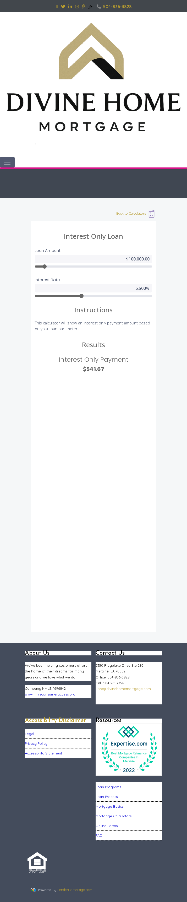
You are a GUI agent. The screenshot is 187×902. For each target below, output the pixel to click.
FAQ (99, 835)
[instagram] (77, 6)
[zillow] (91, 6)
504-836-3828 (114, 6)
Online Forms (107, 826)
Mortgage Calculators (113, 816)
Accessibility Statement (43, 753)
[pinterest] (83, 6)
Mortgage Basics (109, 806)
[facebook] (57, 6)
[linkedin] (70, 6)
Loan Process (107, 797)
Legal (29, 734)
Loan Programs (108, 787)
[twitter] (63, 6)
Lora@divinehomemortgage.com (123, 689)
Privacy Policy (36, 743)
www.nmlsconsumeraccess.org (50, 694)
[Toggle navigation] (7, 162)
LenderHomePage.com (74, 890)
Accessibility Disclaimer (55, 721)
